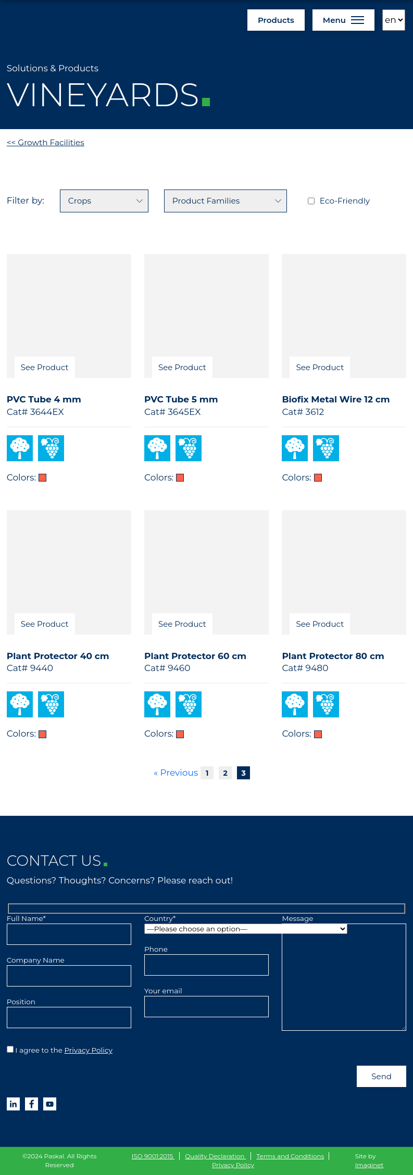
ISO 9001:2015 (153, 1156)
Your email (206, 998)
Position (69, 1009)
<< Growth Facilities (45, 142)
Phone (206, 957)
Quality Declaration (215, 1156)
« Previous (176, 772)
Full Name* (69, 926)
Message (344, 973)
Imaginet (369, 1165)
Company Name (69, 968)
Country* (206, 923)
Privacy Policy (88, 1050)
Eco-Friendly (345, 201)
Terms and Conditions (290, 1156)
